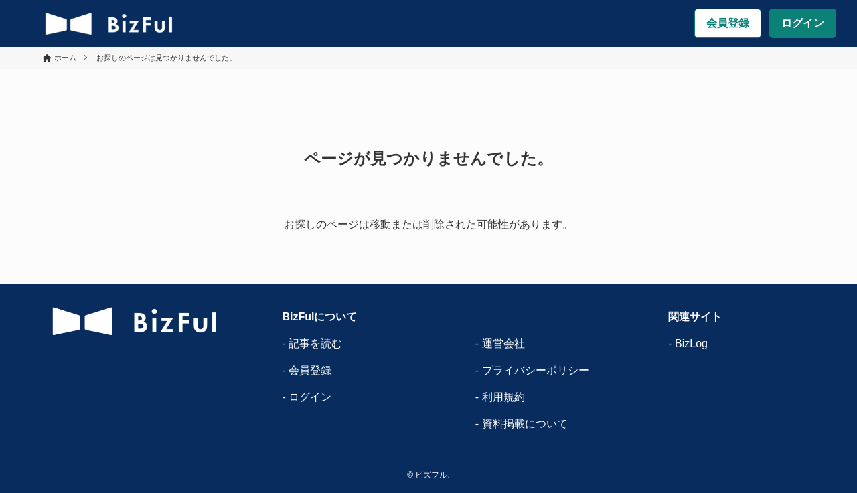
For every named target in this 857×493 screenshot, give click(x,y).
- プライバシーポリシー (532, 370)
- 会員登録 (306, 370)
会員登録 (727, 23)
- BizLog (688, 343)
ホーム (65, 58)
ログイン (802, 23)
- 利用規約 (500, 397)
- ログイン (306, 397)
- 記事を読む (312, 343)
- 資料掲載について (521, 423)
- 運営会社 (500, 343)
